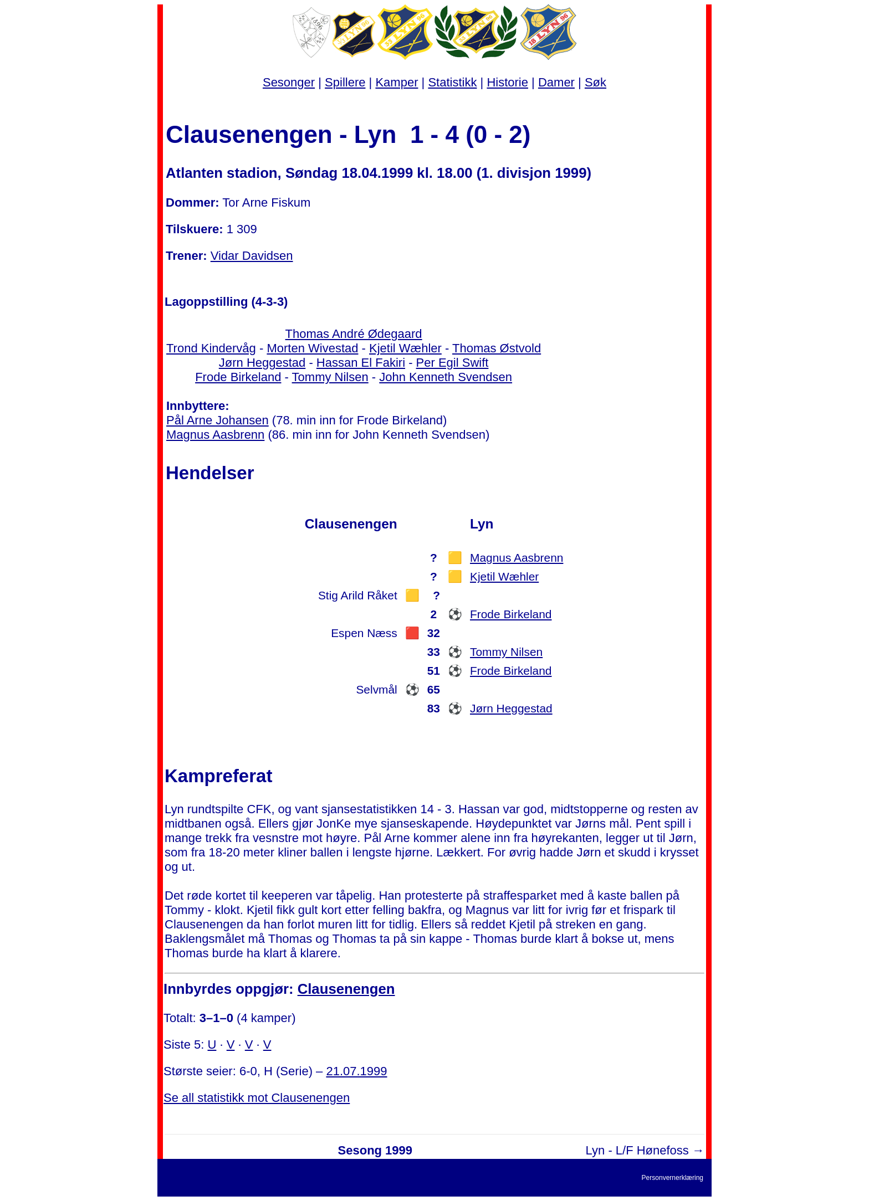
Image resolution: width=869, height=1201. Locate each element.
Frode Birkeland (238, 377)
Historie (507, 82)
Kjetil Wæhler (405, 348)
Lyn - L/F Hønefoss (637, 1150)
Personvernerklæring (672, 1178)
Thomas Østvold (496, 348)
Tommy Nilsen (330, 377)
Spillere (345, 82)
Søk (595, 82)
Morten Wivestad (312, 348)
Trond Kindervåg (211, 348)
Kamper (396, 82)
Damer (556, 82)
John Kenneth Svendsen (445, 377)
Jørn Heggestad (262, 362)
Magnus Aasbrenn (215, 435)
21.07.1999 (356, 1071)
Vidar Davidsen (252, 256)
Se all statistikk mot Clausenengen (256, 1098)
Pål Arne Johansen (217, 420)
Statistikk (452, 82)
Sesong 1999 (375, 1150)
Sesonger (289, 82)
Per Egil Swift (452, 362)
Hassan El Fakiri (360, 362)
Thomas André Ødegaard (353, 334)
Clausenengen (346, 989)
